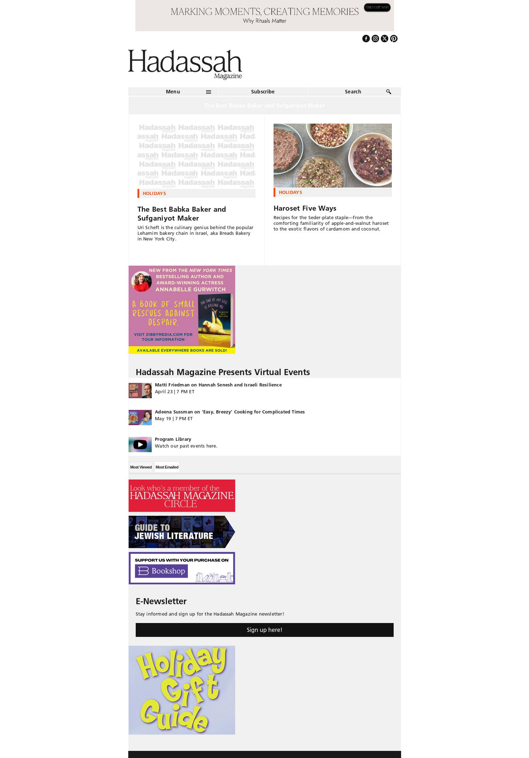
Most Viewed (141, 467)
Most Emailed (167, 467)
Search (353, 91)
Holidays (154, 193)
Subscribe (263, 91)
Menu (173, 91)
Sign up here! (264, 629)
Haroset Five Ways (305, 208)
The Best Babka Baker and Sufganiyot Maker (181, 213)
